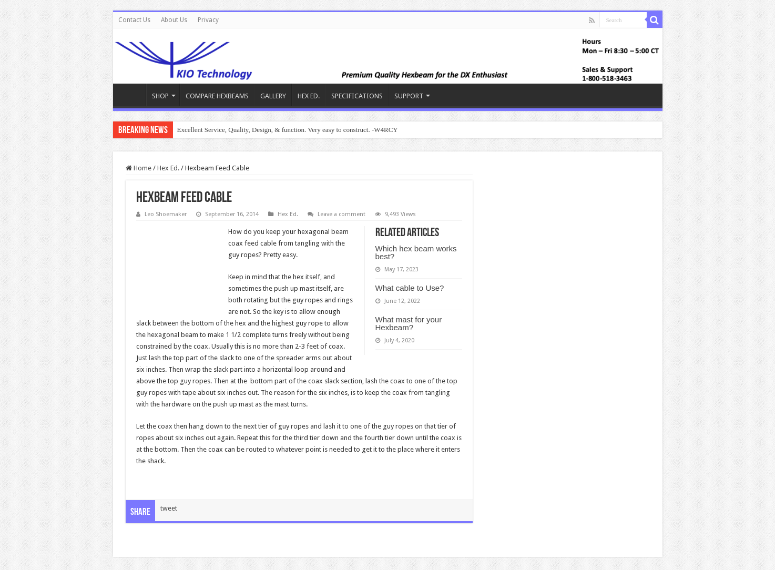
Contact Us (134, 20)
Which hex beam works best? (416, 252)
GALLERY (273, 96)
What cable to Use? (409, 287)
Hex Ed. (168, 168)
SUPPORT (408, 96)
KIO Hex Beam (132, 95)
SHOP (160, 96)
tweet (168, 508)
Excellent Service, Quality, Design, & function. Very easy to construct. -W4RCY (287, 130)
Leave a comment (341, 214)
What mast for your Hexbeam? (408, 323)
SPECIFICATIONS (357, 96)
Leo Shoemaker (166, 214)
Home (138, 168)
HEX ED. (309, 96)
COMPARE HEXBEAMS (217, 96)
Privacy (208, 20)
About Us (174, 20)
